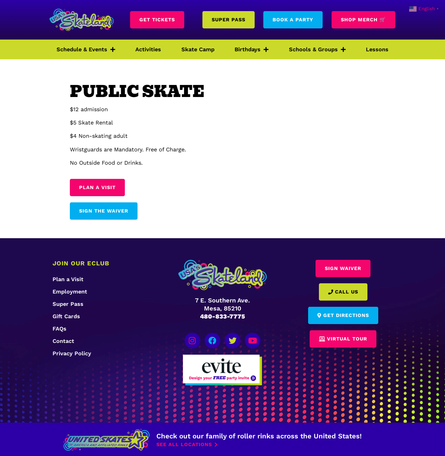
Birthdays (252, 49)
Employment (70, 291)
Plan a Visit (68, 279)
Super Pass (68, 304)
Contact (63, 341)
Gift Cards (66, 316)
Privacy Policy (72, 353)
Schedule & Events (86, 49)
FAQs (59, 328)
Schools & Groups (317, 49)
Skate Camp (197, 49)
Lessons (377, 49)
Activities (148, 49)
